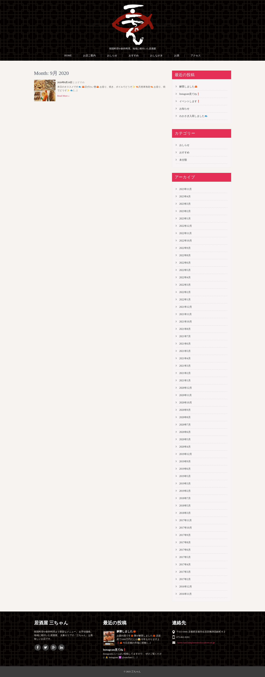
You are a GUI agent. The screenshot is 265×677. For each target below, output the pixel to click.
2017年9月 (185, 535)
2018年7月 (185, 498)
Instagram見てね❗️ (189, 94)
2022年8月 (185, 255)
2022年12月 (185, 226)
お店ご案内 (89, 55)
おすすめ (134, 55)
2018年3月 (185, 513)
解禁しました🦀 (188, 86)
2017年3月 (185, 572)
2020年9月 (185, 410)
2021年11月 (185, 314)
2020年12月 (185, 388)
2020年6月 (185, 432)
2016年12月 (185, 586)
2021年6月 (185, 343)
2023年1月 (185, 218)
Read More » (63, 95)
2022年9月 (185, 248)
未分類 (183, 160)
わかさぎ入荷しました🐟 (193, 116)
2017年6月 (185, 549)
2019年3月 (185, 483)
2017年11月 (185, 520)
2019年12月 (185, 454)
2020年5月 (185, 439)
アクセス (196, 55)
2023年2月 (185, 211)
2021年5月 (185, 351)
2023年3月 (185, 204)
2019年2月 (185, 491)
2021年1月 (185, 380)
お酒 (176, 55)
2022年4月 (185, 277)
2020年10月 (185, 402)
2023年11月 (185, 189)
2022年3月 (185, 284)
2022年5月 (185, 270)
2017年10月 (185, 527)
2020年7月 (185, 424)
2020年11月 (185, 395)
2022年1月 (185, 299)
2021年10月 (185, 321)
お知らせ (184, 108)
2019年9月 (185, 461)
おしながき (156, 55)
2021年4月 (185, 358)
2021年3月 (185, 365)
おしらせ (112, 55)
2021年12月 (185, 307)
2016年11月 (185, 594)
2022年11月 (185, 233)
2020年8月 (185, 417)
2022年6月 (185, 262)
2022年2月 (185, 292)
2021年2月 (185, 373)
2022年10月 (185, 240)
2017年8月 (185, 542)
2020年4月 (185, 446)
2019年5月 (185, 476)
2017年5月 (185, 557)
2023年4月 (185, 196)
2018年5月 (185, 505)
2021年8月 (185, 329)
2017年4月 (185, 564)
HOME (68, 55)
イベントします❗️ (189, 101)
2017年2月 (185, 579)
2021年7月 (185, 336)
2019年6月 (185, 468)
